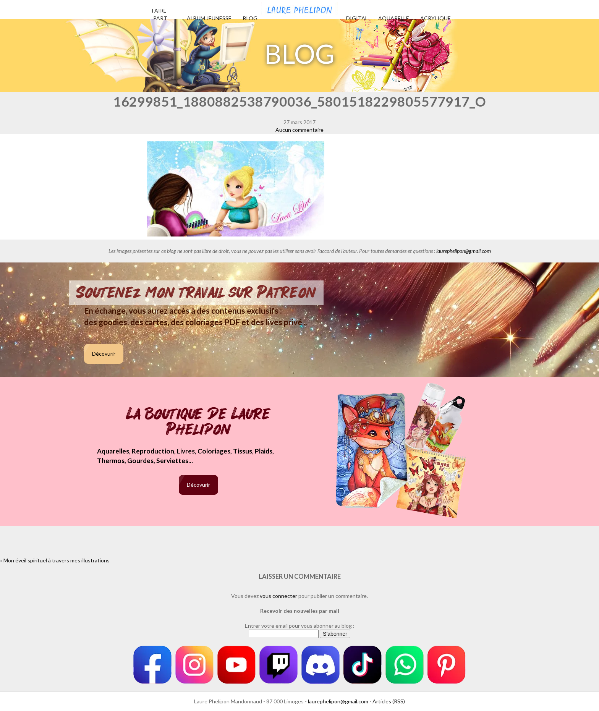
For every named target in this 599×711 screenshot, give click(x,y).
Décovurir (103, 353)
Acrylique (435, 18)
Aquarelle (393, 18)
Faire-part (160, 14)
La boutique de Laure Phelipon (198, 422)
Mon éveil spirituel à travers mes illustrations (56, 560)
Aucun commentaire (299, 129)
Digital (357, 18)
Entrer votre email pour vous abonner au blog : (300, 625)
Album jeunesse (209, 18)
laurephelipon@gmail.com (463, 251)
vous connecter (278, 596)
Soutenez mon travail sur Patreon (196, 292)
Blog (250, 18)
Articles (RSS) (388, 701)
